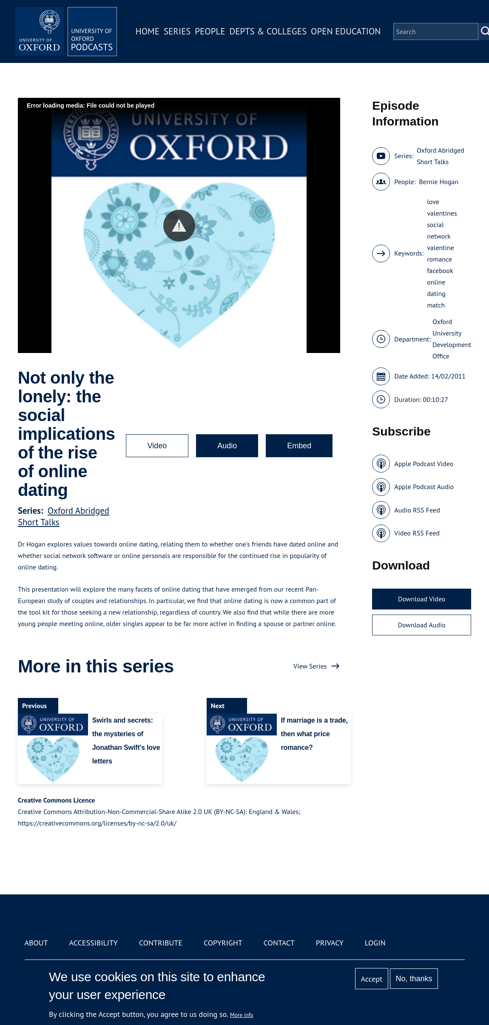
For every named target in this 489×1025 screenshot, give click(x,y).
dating (436, 293)
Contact (279, 943)
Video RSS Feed (417, 533)
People (210, 31)
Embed (299, 445)
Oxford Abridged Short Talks (440, 156)
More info (241, 1015)
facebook (440, 270)
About (36, 943)
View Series (310, 666)
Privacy (330, 943)
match (436, 305)
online (436, 282)
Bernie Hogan (438, 181)
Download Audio (422, 625)
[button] (179, 226)
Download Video (421, 599)
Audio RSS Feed (417, 510)
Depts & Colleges (268, 31)
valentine (440, 247)
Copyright (223, 943)
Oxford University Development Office (451, 338)
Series (177, 31)
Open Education (346, 31)
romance (439, 259)
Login (375, 943)
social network (439, 230)
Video (157, 445)
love (433, 201)
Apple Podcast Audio (424, 486)
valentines (442, 213)
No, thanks (413, 978)
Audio (227, 445)
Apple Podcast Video (423, 463)
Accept (371, 979)
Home (147, 31)
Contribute (160, 943)
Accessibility (93, 943)
